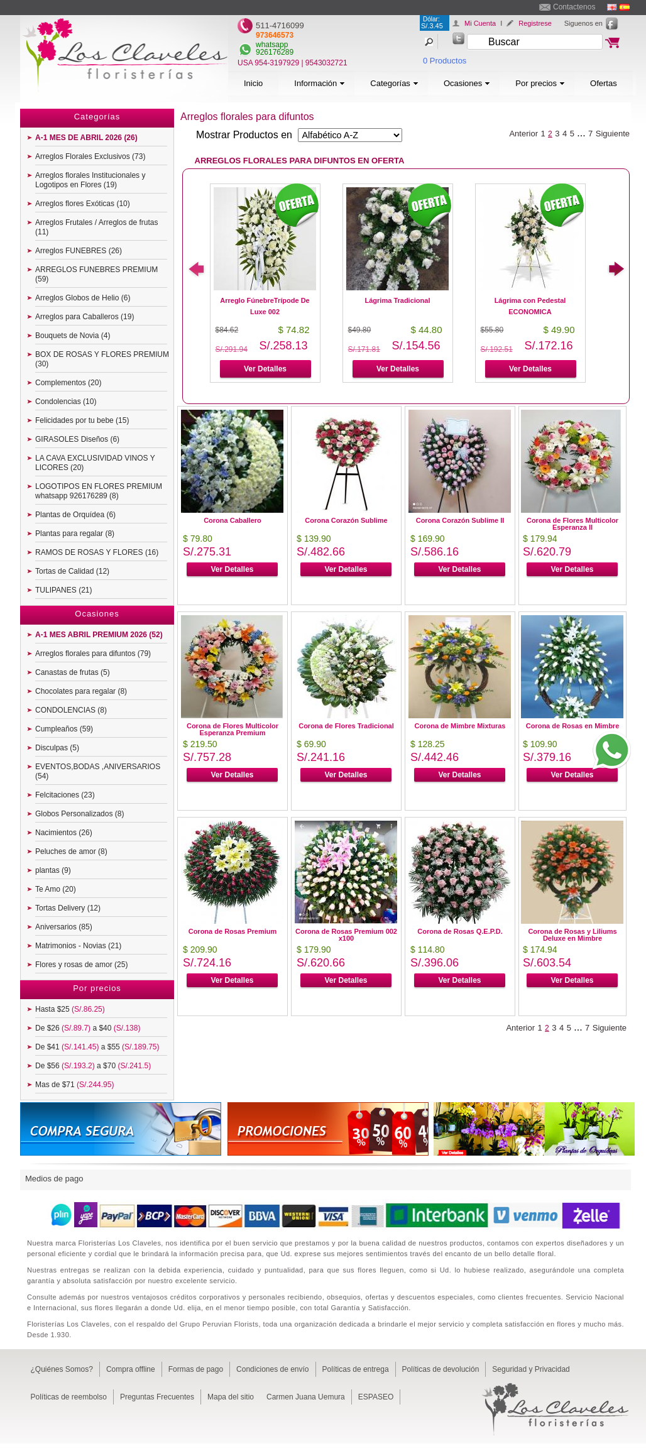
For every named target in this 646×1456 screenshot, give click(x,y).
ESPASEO (375, 1397)
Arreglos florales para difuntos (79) (93, 653)
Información (319, 83)
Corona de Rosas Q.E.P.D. (460, 931)
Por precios (540, 83)
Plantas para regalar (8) (74, 533)
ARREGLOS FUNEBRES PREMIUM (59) (96, 274)
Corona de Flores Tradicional (346, 726)
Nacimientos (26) (63, 832)
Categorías (394, 83)
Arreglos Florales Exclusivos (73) (90, 156)
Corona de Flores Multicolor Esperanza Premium (232, 729)
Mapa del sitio (230, 1397)
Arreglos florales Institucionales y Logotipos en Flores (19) (90, 180)
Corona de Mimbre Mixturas (460, 726)
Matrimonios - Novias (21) (78, 945)
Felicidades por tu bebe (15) (82, 420)
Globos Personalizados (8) (79, 813)
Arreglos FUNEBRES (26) (78, 250)
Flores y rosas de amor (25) (81, 964)
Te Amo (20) (55, 889)
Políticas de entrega (355, 1369)
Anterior (523, 133)
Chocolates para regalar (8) (81, 691)
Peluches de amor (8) (71, 851)
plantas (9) (53, 870)
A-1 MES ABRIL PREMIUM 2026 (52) (99, 634)
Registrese (535, 23)
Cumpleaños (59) (64, 729)
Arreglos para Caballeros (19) (84, 316)
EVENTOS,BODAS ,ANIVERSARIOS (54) (97, 771)
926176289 (274, 52)
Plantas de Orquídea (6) (75, 514)
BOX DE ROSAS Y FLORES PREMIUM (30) (102, 359)
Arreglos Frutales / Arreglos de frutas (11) (96, 227)
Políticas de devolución (440, 1369)
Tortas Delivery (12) (68, 908)
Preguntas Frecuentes (157, 1397)
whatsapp (272, 44)
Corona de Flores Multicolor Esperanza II (572, 524)
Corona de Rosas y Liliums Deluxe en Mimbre (572, 935)
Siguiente (613, 133)
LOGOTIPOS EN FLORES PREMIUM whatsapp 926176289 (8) (98, 491)
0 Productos (444, 60)
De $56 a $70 (93, 1065)
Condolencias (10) (65, 401)
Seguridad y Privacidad (530, 1369)
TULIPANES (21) (63, 590)
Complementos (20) (68, 382)
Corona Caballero (232, 520)
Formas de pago (195, 1369)
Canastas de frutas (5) (72, 672)
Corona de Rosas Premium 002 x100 (346, 935)
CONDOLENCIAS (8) (71, 710)
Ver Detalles (265, 368)
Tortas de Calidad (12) (72, 571)
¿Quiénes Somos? (62, 1369)
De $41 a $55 (97, 1047)
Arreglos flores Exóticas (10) (82, 203)
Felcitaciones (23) (65, 795)
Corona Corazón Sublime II (460, 520)
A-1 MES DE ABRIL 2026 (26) (86, 137)
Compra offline (130, 1369)
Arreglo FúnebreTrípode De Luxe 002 (264, 306)
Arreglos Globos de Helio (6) (82, 297)
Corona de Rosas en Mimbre (573, 726)
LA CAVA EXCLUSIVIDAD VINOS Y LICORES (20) (95, 463)
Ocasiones (467, 83)
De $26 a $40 (87, 1028)
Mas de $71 (74, 1084)
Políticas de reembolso (69, 1397)
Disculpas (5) (57, 747)
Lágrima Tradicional (397, 300)
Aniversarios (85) (63, 926)
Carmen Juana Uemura (305, 1397)
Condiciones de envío (272, 1369)
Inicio (253, 83)
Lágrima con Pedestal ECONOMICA (530, 306)
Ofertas (603, 83)
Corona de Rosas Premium (233, 931)
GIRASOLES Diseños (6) (77, 439)
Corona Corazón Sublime (346, 520)
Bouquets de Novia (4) (72, 335)
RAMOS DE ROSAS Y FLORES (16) (96, 552)
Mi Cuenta (480, 23)
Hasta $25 (70, 1009)
